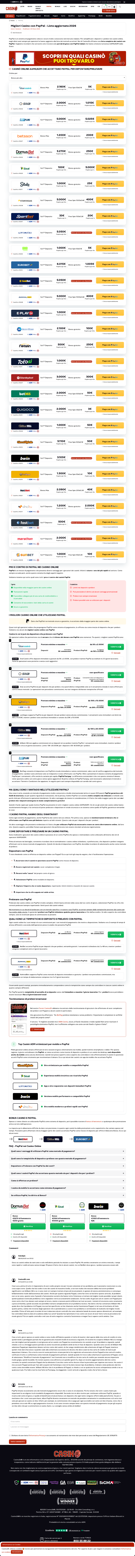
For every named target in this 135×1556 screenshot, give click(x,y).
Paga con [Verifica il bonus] (110, 87)
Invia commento (18, 1441)
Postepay (91, 16)
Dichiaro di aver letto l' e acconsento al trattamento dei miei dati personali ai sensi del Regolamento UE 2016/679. (64, 1435)
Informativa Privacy (37, 1435)
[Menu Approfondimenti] (109, 7)
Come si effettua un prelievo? (24, 1180)
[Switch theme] (114, 7)
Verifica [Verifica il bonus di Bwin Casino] (106, 1226)
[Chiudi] (124, 2)
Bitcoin (46, 16)
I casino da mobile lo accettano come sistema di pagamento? (38, 1188)
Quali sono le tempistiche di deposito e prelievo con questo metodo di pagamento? (48, 1158)
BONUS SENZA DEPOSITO (39, 8)
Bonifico (72, 16)
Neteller (109, 16)
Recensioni (83, 6)
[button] (104, 7)
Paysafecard (20, 16)
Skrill (101, 16)
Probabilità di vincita (57, 1522)
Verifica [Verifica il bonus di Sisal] (67, 1226)
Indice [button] (10, 16)
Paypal (55, 16)
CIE (99, 6)
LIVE (65, 6)
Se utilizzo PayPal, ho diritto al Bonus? (29, 1195)
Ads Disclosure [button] (16, 33)
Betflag (59, 1015)
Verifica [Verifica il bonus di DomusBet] (28, 1226)
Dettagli (115, 653)
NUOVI (30, 6)
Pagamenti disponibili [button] (21, 1241)
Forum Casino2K (45, 1008)
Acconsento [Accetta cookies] (16, 1552)
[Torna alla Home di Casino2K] (12, 8)
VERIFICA (116, 647)
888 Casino (63, 1022)
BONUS (57, 6)
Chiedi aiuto (109, 11)
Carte (63, 16)
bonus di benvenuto (94, 1121)
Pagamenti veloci (35, 16)
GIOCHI (72, 6)
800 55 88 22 (82, 1540)
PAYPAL (49, 6)
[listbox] (67, 78)
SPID (92, 6)
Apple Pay (81, 16)
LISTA (22, 6)
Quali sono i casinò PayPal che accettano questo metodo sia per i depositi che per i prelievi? (52, 1173)
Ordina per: (13, 73)
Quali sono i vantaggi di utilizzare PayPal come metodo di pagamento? (43, 1151)
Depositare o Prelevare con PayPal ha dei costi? (33, 1166)
